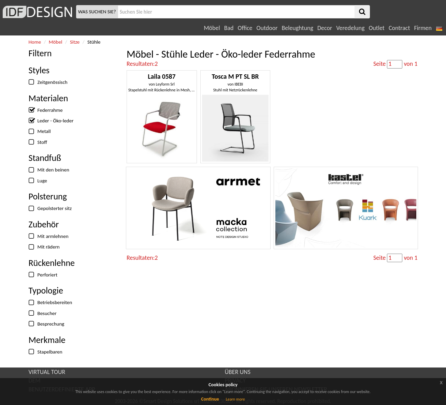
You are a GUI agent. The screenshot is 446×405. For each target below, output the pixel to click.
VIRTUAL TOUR (47, 372)
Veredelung (350, 28)
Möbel (212, 28)
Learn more (235, 399)
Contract (399, 28)
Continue (210, 399)
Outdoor (267, 28)
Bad (229, 28)
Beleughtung (297, 28)
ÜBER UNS (237, 372)
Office (245, 28)
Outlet (376, 28)
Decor (324, 28)
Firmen (422, 28)
